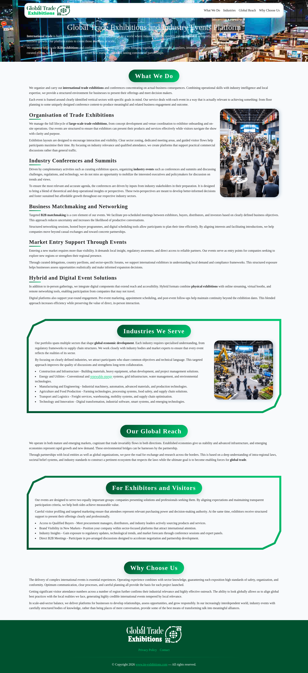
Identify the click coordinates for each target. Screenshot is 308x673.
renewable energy (101, 376)
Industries (229, 10)
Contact (165, 650)
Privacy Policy (147, 650)
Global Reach (247, 10)
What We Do (212, 10)
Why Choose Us (269, 10)
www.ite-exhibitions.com (152, 664)
